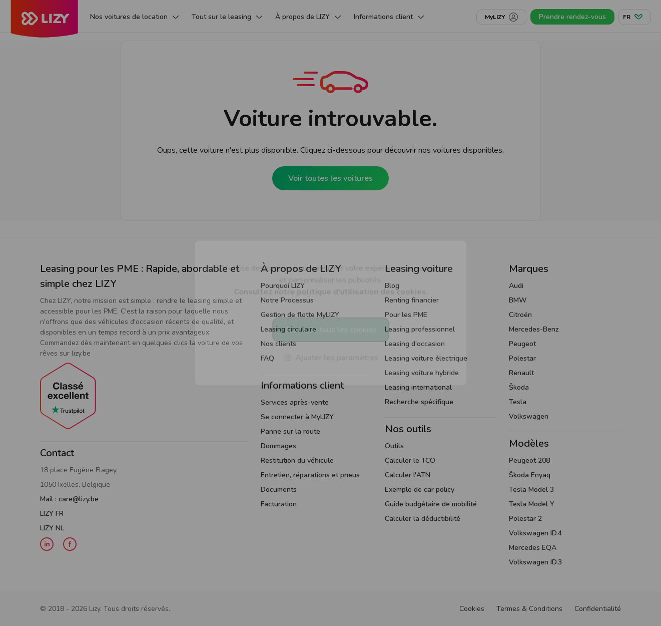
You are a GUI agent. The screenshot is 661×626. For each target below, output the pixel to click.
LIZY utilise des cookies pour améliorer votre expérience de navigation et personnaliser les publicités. (331, 279)
